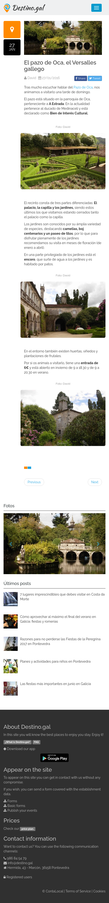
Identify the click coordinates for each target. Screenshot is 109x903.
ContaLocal (54, 891)
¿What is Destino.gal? (17, 742)
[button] (11, 543)
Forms (12, 801)
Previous (34, 482)
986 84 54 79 (17, 858)
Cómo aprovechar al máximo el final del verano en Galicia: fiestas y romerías (58, 619)
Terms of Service (78, 891)
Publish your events (22, 810)
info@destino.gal (20, 863)
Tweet (95, 78)
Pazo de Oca (83, 87)
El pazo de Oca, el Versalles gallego (60, 65)
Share (81, 78)
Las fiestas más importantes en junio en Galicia (55, 684)
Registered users (19, 877)
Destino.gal (27, 7)
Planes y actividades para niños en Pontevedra (55, 661)
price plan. (27, 828)
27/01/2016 (51, 78)
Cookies (99, 891)
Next (94, 482)
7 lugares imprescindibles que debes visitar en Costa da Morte (62, 597)
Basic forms (16, 806)
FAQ (36, 742)
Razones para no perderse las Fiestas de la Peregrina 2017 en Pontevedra (60, 641)
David (30, 78)
